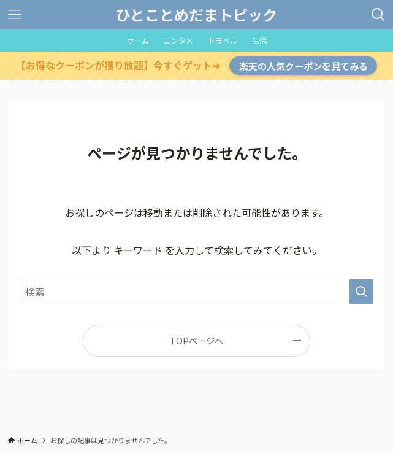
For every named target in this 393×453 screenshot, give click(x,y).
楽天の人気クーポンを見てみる (303, 65)
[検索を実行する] (361, 291)
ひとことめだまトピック (196, 14)
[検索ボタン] (378, 14)
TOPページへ (196, 340)
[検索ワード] (196, 291)
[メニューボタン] (14, 14)
